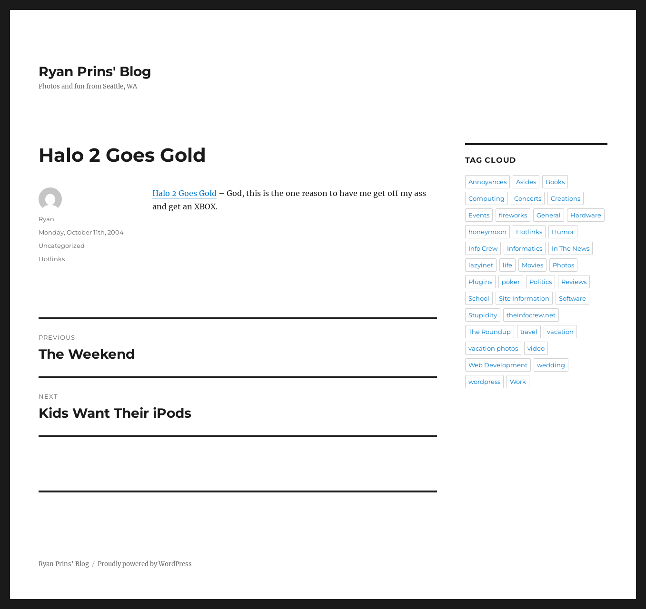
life (507, 265)
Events (478, 215)
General (549, 215)
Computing (486, 198)
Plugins (480, 281)
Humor (563, 232)
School (478, 298)
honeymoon (487, 232)
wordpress (484, 381)
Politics (540, 281)
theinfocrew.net (531, 315)
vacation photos (493, 348)
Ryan (46, 219)
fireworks (513, 215)
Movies (532, 265)
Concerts (527, 198)
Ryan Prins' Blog (95, 71)
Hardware (585, 215)
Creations (565, 198)
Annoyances (487, 182)
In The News (570, 248)
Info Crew (482, 248)
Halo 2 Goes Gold (184, 193)
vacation (560, 331)
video (536, 348)
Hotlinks (52, 259)
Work (518, 381)
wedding (551, 365)
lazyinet (480, 265)
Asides (526, 182)
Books (555, 182)
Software (572, 298)
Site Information (524, 298)
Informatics (524, 248)
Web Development (497, 365)
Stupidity (482, 315)
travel (528, 331)
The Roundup (489, 331)
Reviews (573, 281)
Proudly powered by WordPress (145, 564)
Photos (563, 265)
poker (511, 281)
